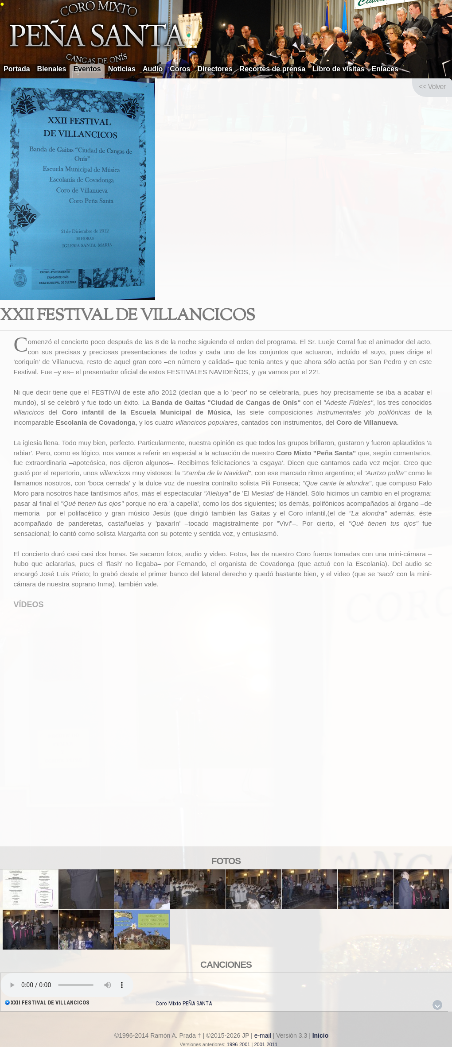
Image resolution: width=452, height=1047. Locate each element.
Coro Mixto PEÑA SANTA (184, 1003)
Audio (153, 69)
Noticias (122, 69)
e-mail (262, 1035)
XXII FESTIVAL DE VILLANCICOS (50, 1002)
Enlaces (385, 69)
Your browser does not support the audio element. (66, 985)
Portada (17, 69)
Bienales (51, 69)
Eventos (87, 69)
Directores (214, 69)
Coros (180, 69)
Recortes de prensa (273, 69)
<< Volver (432, 86)
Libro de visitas (338, 69)
